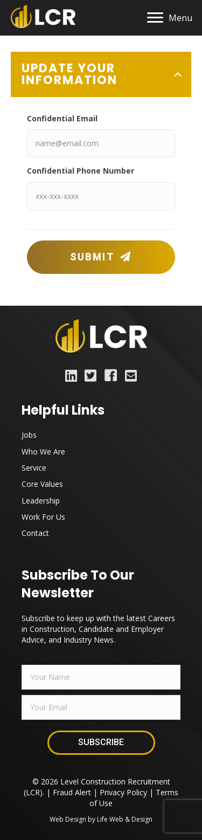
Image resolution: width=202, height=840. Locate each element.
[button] (101, 257)
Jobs (29, 435)
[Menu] (170, 18)
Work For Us (43, 517)
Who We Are (43, 451)
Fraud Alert (72, 792)
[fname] (101, 677)
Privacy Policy (123, 792)
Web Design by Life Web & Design (101, 819)
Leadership (41, 500)
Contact (35, 533)
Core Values (42, 484)
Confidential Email (62, 118)
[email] (101, 707)
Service (34, 468)
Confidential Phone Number (80, 171)
